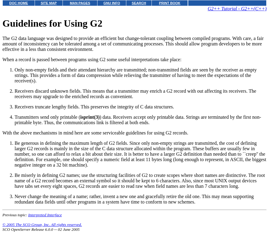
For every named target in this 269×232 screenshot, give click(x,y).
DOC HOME (18, 3)
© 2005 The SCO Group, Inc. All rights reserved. (42, 224)
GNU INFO (112, 3)
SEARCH (139, 3)
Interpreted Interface (45, 215)
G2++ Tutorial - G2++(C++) (237, 8)
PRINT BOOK (169, 3)
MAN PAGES (80, 3)
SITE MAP (49, 3)
